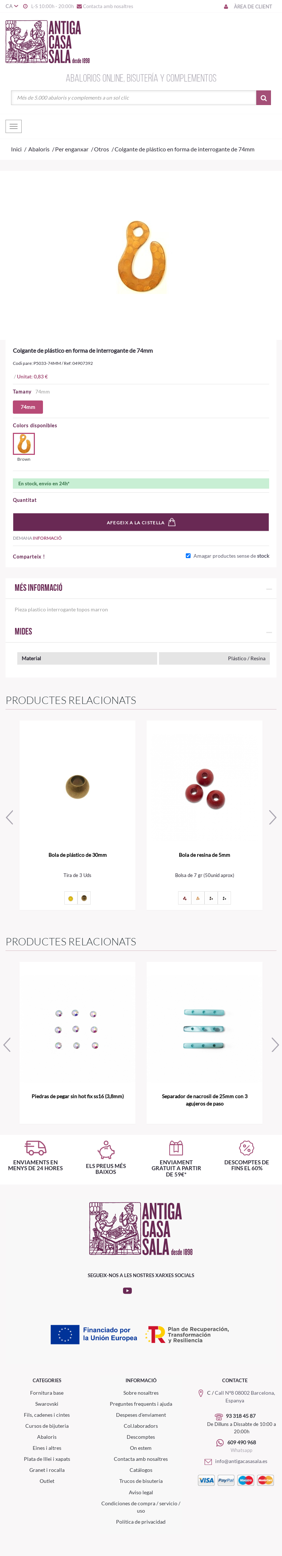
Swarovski (46, 1404)
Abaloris (47, 1437)
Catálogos (141, 1470)
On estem (141, 1448)
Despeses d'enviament (141, 1415)
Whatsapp (241, 1450)
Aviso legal (141, 1492)
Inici (16, 148)
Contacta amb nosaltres (104, 6)
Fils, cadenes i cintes (47, 1415)
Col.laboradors (141, 1426)
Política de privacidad (141, 1522)
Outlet (47, 1481)
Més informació (38, 588)
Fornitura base (47, 1393)
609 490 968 (241, 1442)
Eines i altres (47, 1448)
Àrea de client (247, 7)
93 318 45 (238, 1416)
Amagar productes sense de (231, 556)
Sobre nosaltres (141, 1393)
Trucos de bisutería (141, 1481)
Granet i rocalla (47, 1470)
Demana (37, 538)
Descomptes (141, 1437)
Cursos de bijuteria (47, 1426)
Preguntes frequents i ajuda (141, 1404)
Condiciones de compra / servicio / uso (140, 1507)
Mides (23, 632)
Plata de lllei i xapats (47, 1459)
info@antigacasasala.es (234, 1461)
